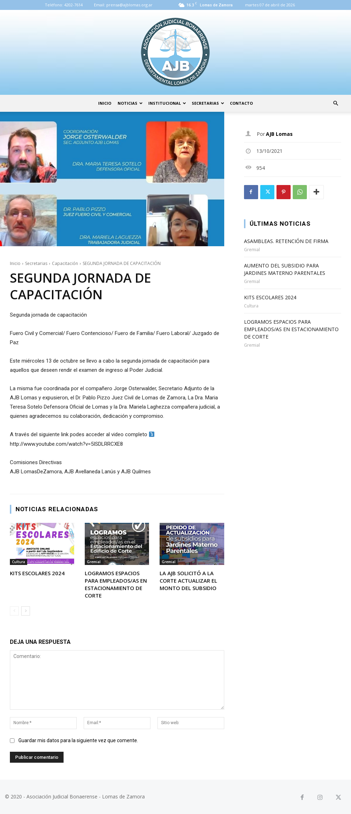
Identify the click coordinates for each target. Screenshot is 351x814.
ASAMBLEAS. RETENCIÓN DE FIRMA (286, 241)
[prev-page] (14, 611)
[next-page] (25, 611)
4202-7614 (73, 4)
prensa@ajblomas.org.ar (129, 4)
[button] (335, 103)
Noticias (130, 103)
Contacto (241, 103)
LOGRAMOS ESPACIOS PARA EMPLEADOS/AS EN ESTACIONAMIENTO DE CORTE (116, 584)
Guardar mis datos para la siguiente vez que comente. (78, 740)
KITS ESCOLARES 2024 (37, 573)
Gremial (94, 561)
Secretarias (208, 103)
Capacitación (65, 263)
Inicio (104, 103)
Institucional (167, 103)
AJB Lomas (279, 134)
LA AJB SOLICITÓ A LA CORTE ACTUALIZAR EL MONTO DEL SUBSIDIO (188, 580)
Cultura (18, 561)
